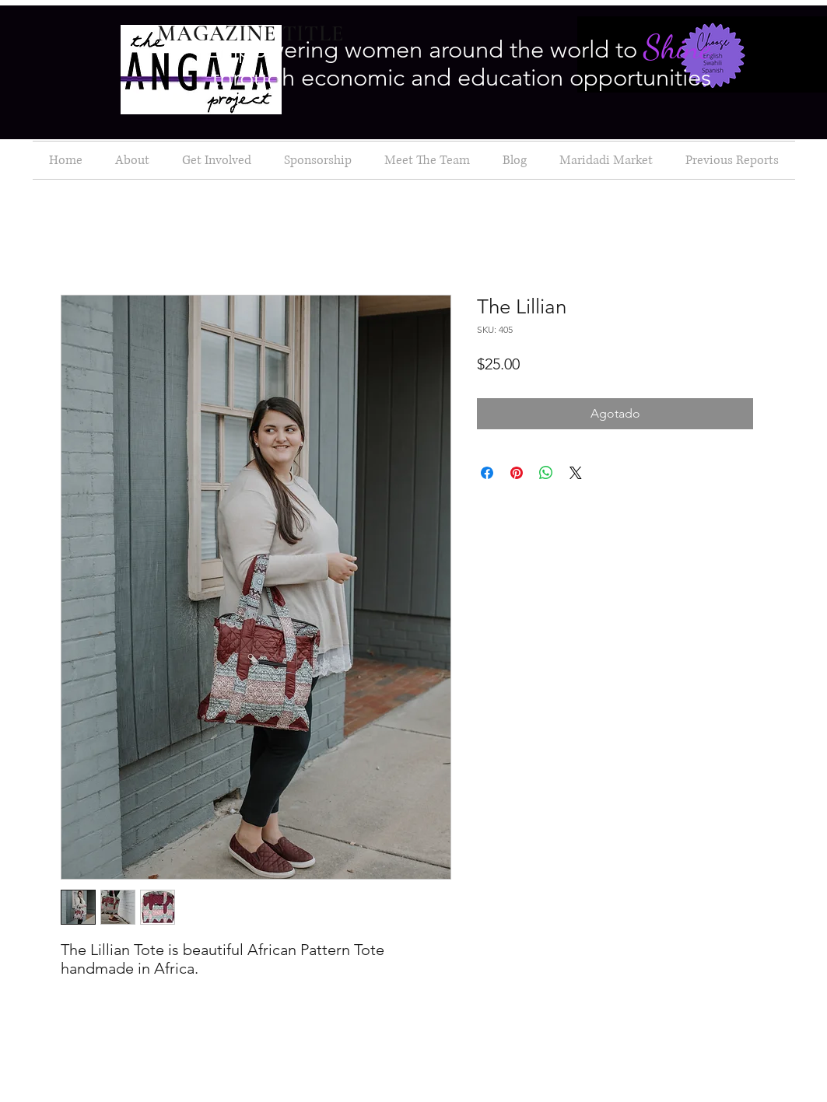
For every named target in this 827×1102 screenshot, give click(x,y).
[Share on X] (575, 473)
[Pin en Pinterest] (516, 473)
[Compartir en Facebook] (487, 473)
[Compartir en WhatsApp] (546, 473)
